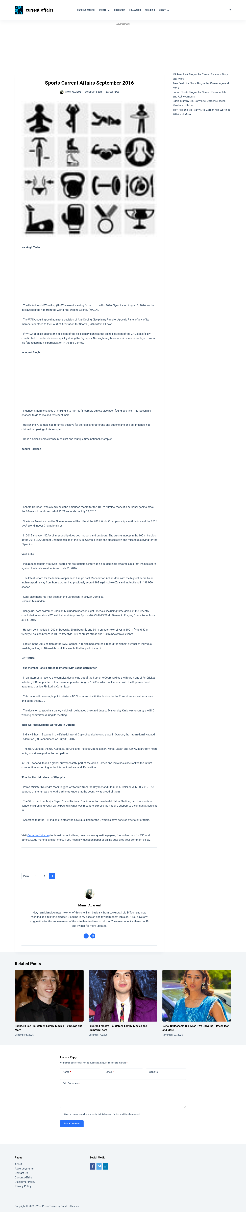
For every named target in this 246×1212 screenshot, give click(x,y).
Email (110, 1072)
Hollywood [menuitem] (135, 10)
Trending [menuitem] (150, 10)
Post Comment (71, 1123)
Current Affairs (23, 1177)
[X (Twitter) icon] (92, 935)
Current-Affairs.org (38, 835)
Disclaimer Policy (25, 1181)
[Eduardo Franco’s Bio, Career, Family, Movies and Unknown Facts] (123, 996)
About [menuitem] (164, 10)
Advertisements (24, 1168)
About (18, 1164)
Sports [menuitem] (105, 10)
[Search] (230, 10)
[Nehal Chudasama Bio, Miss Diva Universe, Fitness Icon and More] (196, 996)
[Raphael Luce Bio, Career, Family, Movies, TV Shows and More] (49, 996)
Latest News (112, 92)
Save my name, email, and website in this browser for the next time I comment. (102, 1114)
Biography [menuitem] (119, 10)
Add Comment (72, 1083)
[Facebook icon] (86, 935)
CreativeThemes (70, 1206)
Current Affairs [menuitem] (85, 10)
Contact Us (21, 1173)
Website (153, 1071)
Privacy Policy (23, 1186)
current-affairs (39, 10)
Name (67, 1072)
